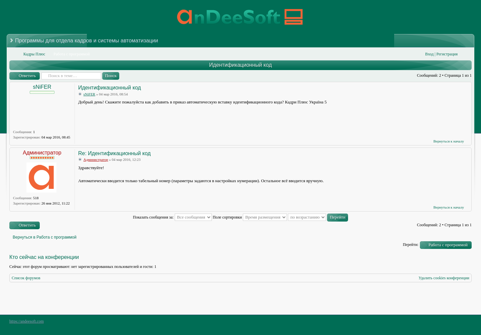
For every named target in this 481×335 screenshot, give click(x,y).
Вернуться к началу (448, 141)
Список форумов (26, 278)
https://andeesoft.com (26, 321)
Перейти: (411, 244)
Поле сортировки (250, 217)
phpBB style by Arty (442, 323)
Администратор (42, 152)
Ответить (27, 75)
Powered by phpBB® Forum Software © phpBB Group (462, 323)
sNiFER (42, 87)
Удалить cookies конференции (444, 278)
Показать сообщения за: (172, 217)
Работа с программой (448, 244)
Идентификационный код (240, 65)
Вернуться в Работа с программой (44, 237)
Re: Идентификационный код (114, 153)
